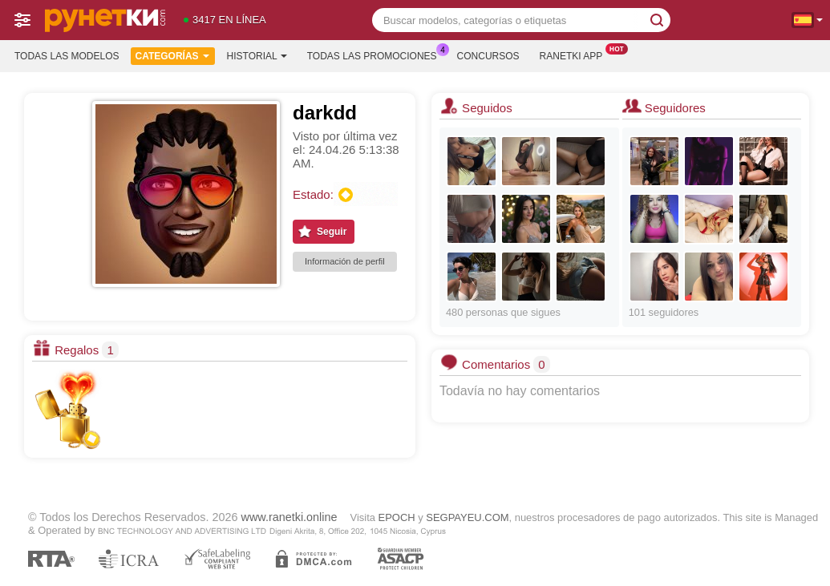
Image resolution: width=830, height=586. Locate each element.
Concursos (488, 56)
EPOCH (397, 517)
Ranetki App (575, 54)
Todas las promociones (376, 54)
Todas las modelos (66, 56)
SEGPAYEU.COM (467, 517)
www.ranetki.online (289, 517)
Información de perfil (345, 261)
